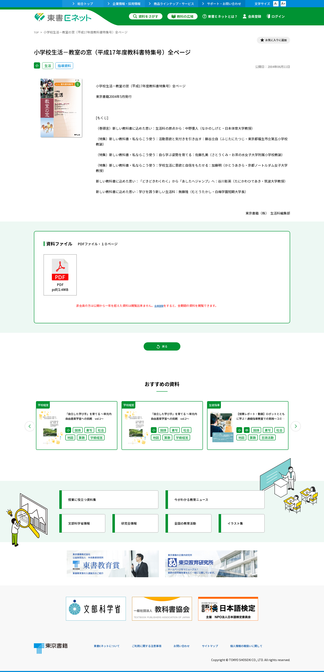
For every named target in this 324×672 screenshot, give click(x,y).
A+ (283, 3)
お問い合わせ (196, 643)
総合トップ (83, 3)
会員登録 (252, 16)
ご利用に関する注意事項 (156, 643)
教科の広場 (182, 16)
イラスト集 (238, 529)
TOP (37, 32)
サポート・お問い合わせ (221, 3)
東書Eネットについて (110, 643)
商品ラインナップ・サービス (171, 3)
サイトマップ (228, 643)
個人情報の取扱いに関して (270, 643)
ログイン (275, 16)
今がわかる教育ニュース (196, 505)
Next (296, 431)
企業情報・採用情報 (124, 3)
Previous (28, 431)
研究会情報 (132, 529)
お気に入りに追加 (272, 40)
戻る (162, 350)
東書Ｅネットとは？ (220, 16)
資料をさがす (145, 16)
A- (276, 3)
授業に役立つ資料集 (87, 505)
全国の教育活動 (189, 529)
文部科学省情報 (83, 529)
